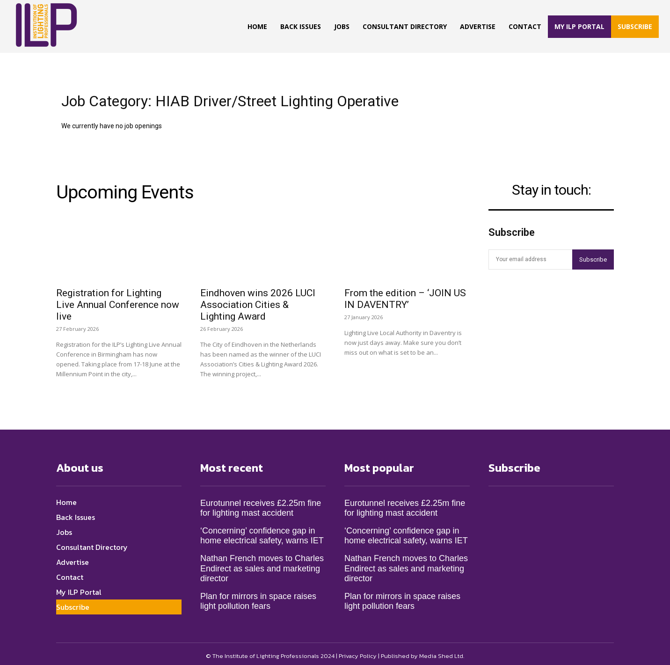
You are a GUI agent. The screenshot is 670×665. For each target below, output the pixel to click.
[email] (530, 259)
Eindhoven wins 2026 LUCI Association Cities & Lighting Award (257, 300)
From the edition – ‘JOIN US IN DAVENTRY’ (405, 294)
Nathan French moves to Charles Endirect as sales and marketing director (262, 563)
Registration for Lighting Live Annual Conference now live (117, 300)
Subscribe (593, 259)
